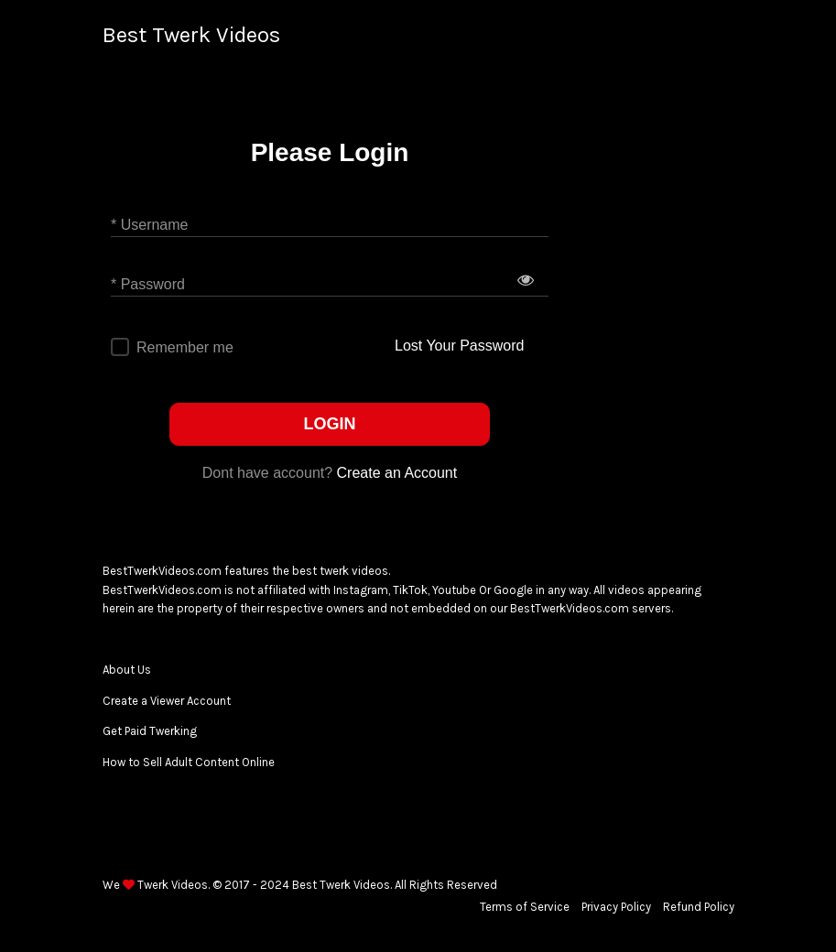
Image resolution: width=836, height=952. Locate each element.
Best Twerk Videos (191, 35)
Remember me (184, 347)
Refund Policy (698, 907)
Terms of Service (525, 907)
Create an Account (397, 473)
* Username (149, 225)
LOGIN (330, 424)
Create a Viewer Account (167, 701)
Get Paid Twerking (150, 731)
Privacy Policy (616, 907)
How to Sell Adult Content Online (189, 762)
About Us (127, 669)
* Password (148, 284)
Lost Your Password (459, 345)
